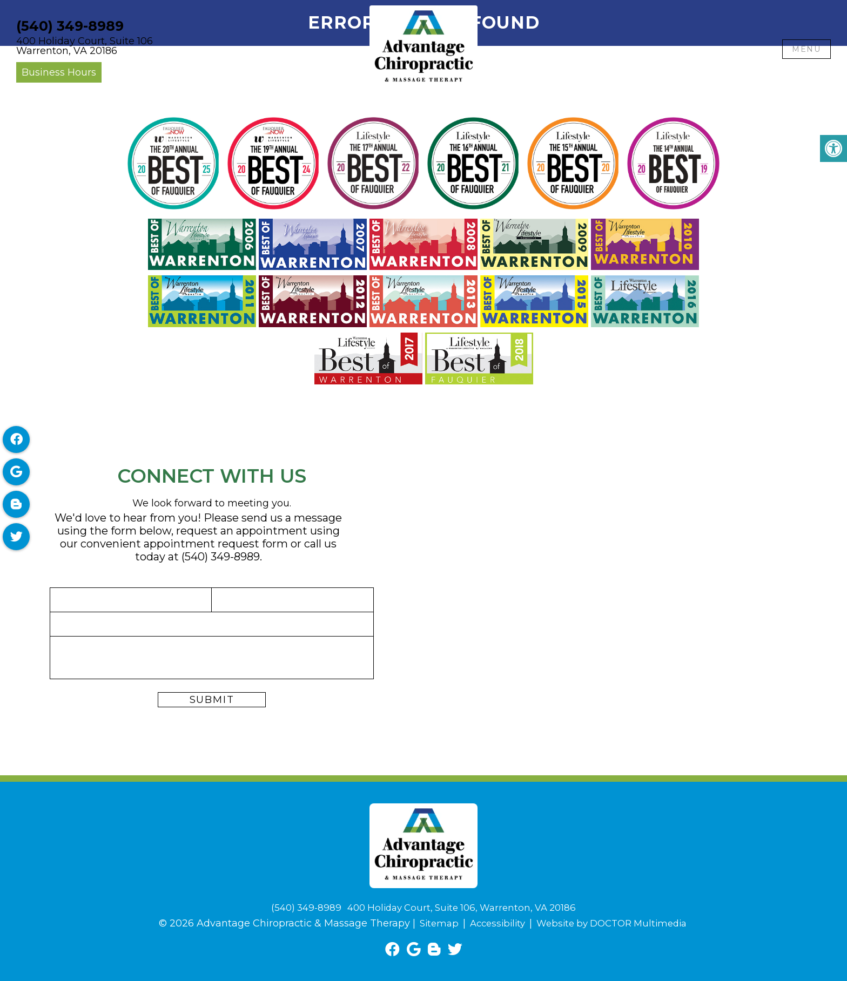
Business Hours (59, 72)
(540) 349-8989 (70, 26)
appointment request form (216, 543)
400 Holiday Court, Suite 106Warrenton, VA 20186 (84, 46)
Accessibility (493, 923)
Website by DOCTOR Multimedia (614, 923)
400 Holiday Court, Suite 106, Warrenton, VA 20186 (463, 908)
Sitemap (431, 923)
